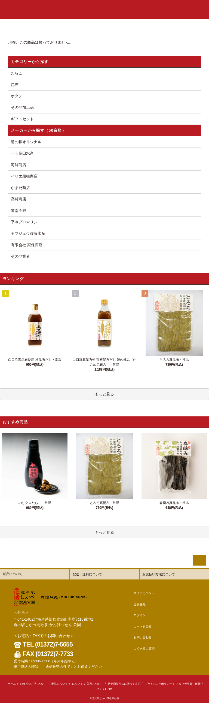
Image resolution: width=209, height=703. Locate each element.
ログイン (158, 9)
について (77, 683)
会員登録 (143, 9)
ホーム (12, 683)
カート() (174, 9)
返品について (95, 683)
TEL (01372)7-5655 (43, 644)
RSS (100, 689)
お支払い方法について (33, 683)
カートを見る (143, 626)
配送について (59, 683)
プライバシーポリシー (158, 683)
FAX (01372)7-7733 (43, 653)
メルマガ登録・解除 (188, 683)
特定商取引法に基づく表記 (124, 683)
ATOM (108, 689)
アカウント (127, 9)
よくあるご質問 (144, 648)
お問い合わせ (143, 637)
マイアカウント (144, 593)
